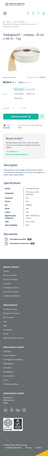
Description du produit (18, 239)
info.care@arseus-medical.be (16, 154)
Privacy (29, 447)
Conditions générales (11, 296)
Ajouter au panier (21, 116)
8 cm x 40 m (19, 89)
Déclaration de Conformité (19, 243)
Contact (6, 271)
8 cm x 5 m (19, 98)
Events (6, 334)
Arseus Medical (9, 355)
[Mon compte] (31, 13)
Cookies (38, 447)
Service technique (10, 279)
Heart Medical (8, 376)
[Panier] (42, 13)
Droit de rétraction (10, 292)
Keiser (5, 380)
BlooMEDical (8, 372)
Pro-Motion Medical (11, 384)
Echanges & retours (11, 288)
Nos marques (8, 317)
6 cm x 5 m (30, 89)
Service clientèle (10, 275)
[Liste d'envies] (36, 13)
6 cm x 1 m (30, 94)
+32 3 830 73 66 (11, 151)
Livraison (7, 283)
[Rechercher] (28, 13)
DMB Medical (8, 364)
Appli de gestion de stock (13, 338)
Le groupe (7, 351)
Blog (5, 326)
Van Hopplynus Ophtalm (13, 359)
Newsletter (7, 330)
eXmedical (7, 368)
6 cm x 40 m (19, 94)
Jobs (5, 321)
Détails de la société (11, 313)
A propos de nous (10, 309)
